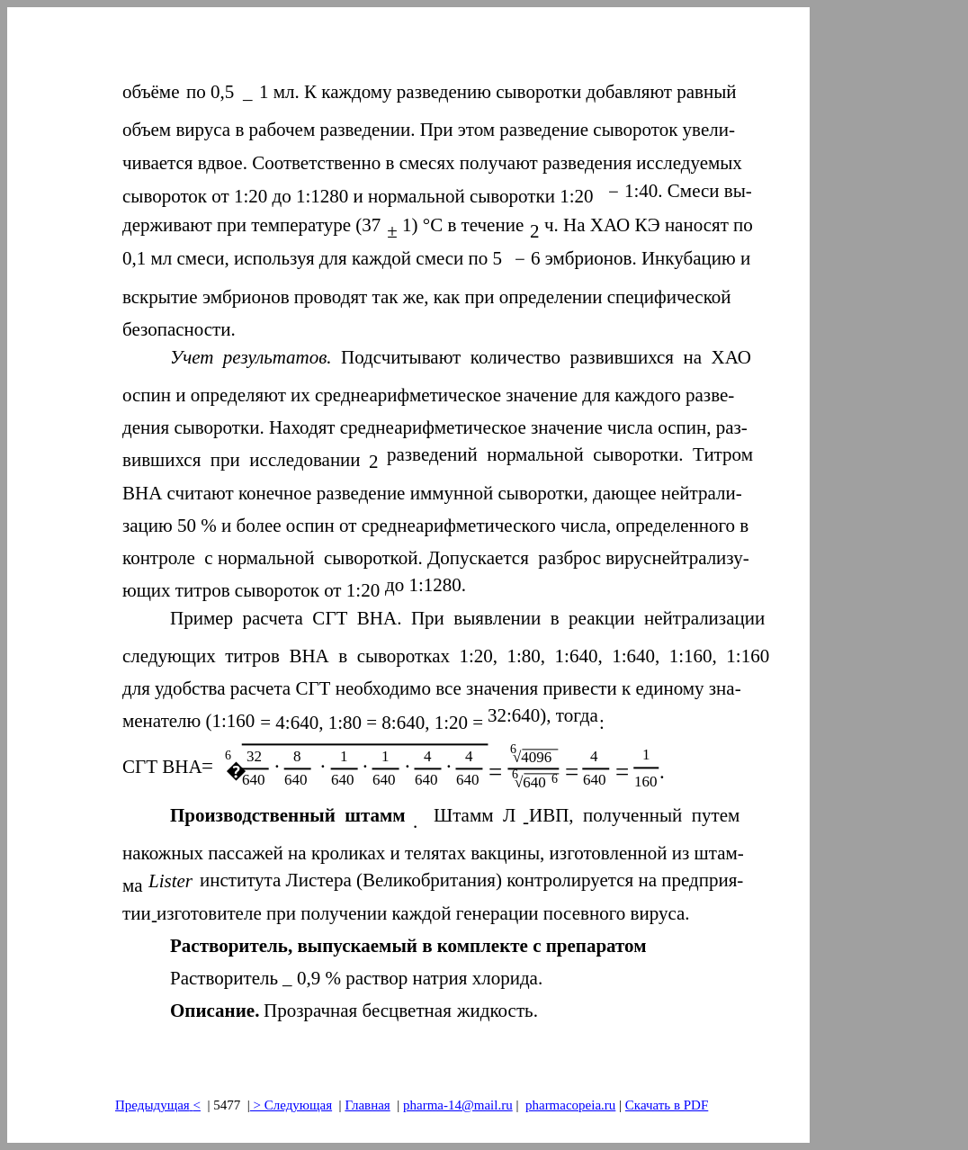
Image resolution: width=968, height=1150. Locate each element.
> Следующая (291, 1105)
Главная (367, 1105)
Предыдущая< (158, 1105)
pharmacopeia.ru (570, 1105)
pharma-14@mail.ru (458, 1105)
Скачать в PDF (666, 1105)
